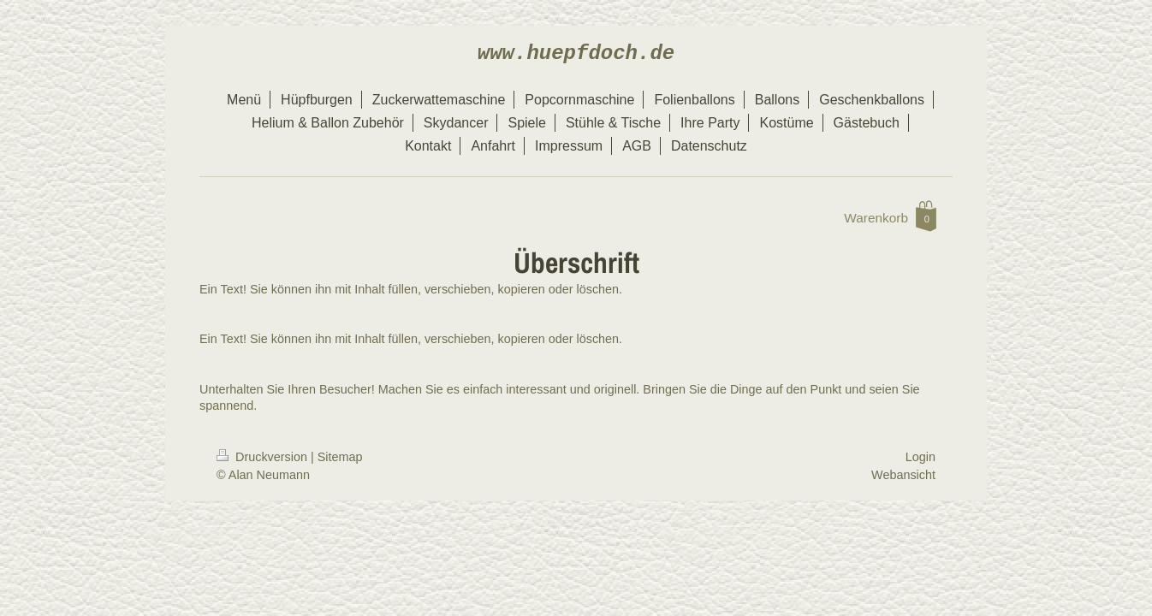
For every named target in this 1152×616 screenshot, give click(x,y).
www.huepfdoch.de (576, 53)
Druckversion (264, 457)
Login (920, 457)
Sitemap (340, 457)
